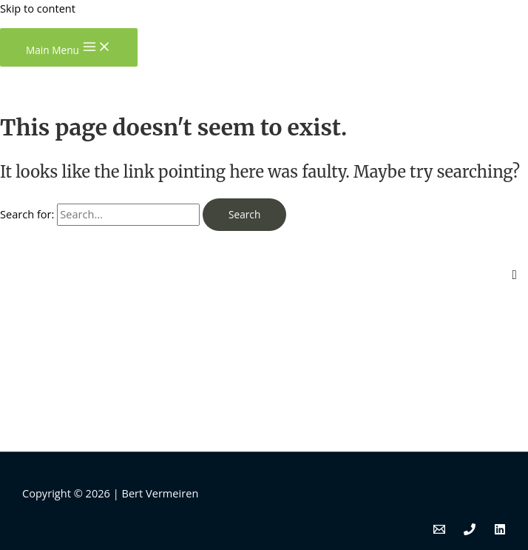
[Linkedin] (500, 530)
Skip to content (37, 8)
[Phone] (469, 530)
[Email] (439, 530)
